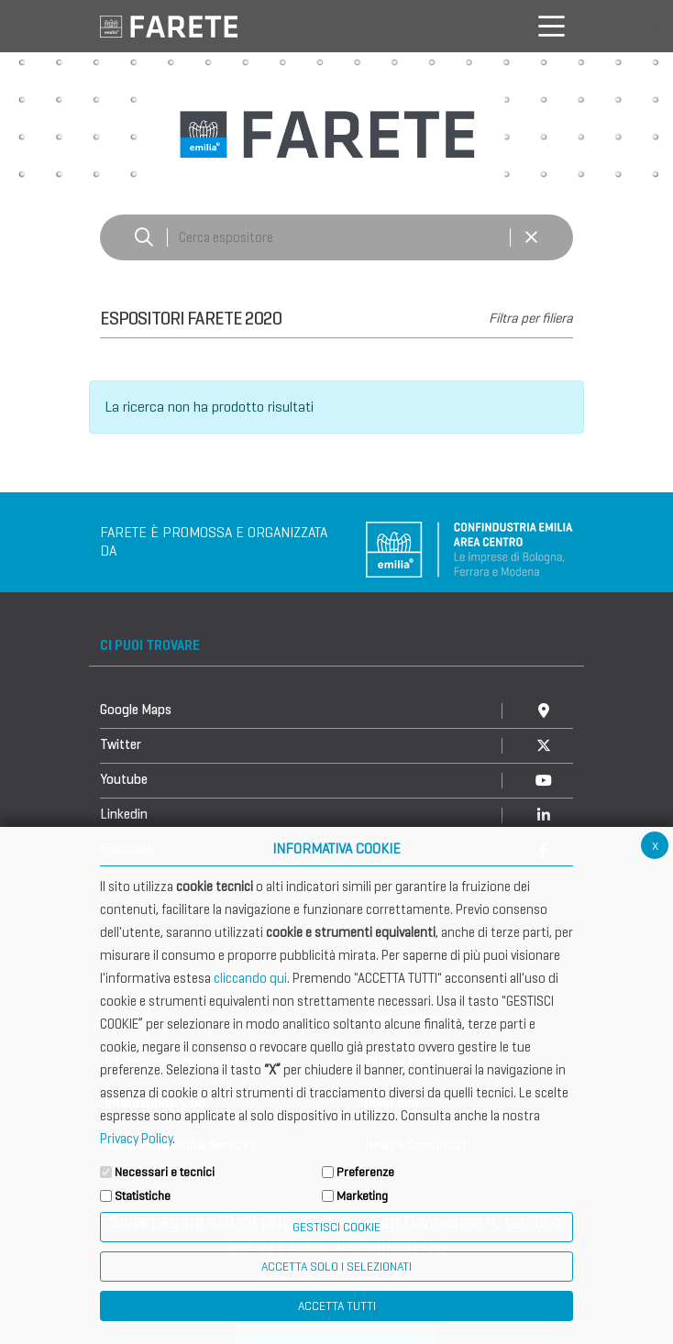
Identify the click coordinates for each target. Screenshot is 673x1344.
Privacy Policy (136, 1138)
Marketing (362, 1196)
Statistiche (143, 1196)
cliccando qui (250, 978)
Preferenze (365, 1172)
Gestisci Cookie (336, 1227)
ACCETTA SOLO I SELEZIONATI (336, 1266)
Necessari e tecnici (165, 1172)
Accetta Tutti (337, 1306)
